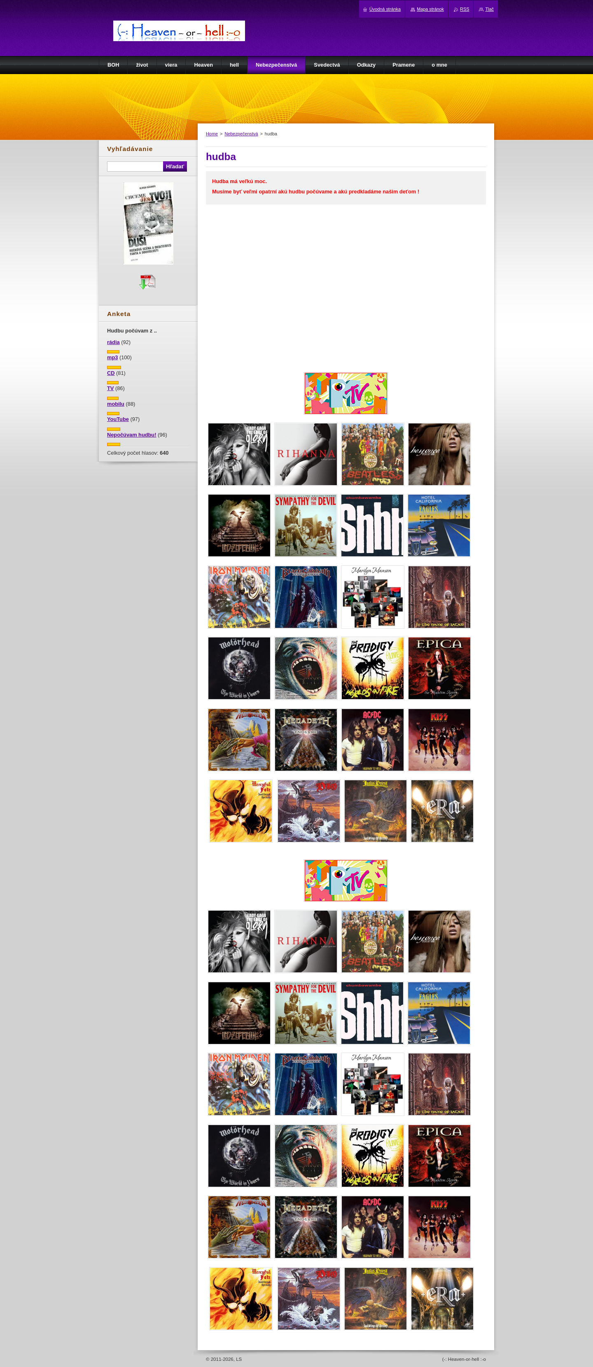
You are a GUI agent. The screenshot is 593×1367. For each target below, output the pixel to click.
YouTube (118, 419)
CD (110, 373)
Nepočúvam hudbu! (131, 435)
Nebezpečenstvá (241, 133)
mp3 (112, 357)
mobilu (115, 404)
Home (212, 133)
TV (110, 388)
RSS (464, 9)
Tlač (489, 9)
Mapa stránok (430, 9)
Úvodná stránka (385, 9)
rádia (113, 342)
